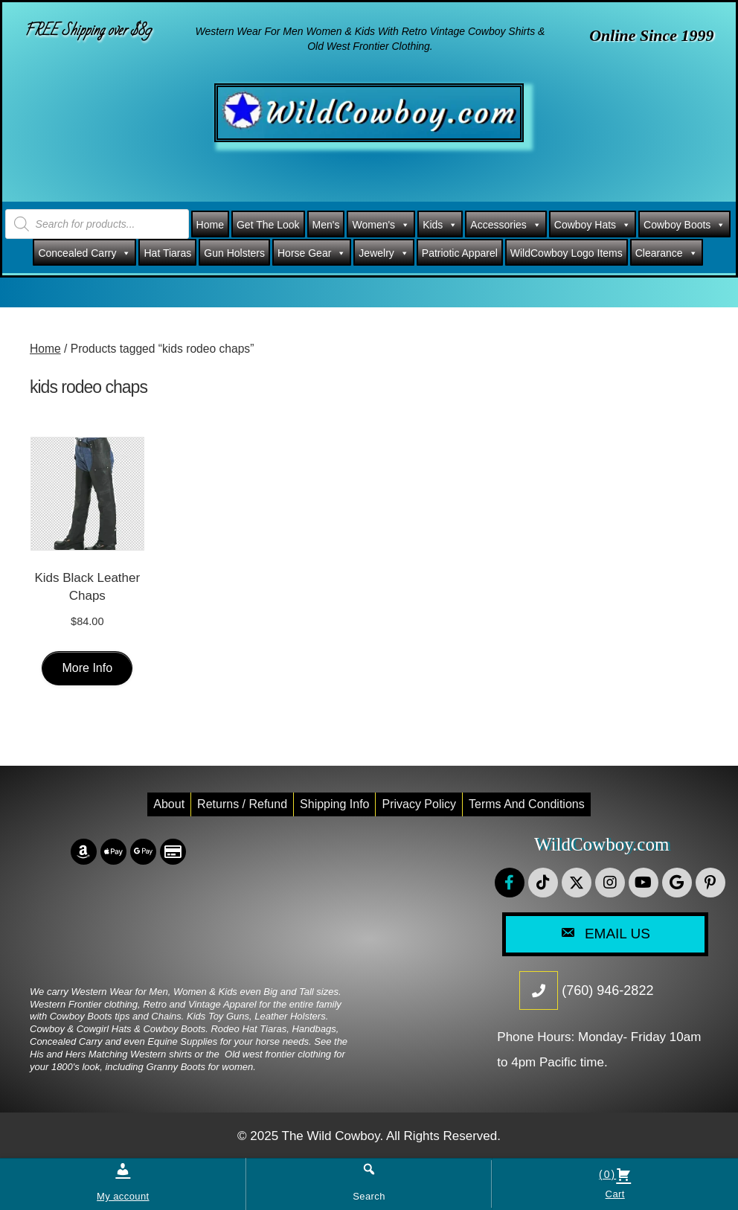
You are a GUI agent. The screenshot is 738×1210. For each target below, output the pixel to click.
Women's (381, 225)
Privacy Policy (419, 804)
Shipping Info (334, 804)
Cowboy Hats (592, 225)
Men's (326, 225)
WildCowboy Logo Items (566, 253)
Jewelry (383, 253)
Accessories (505, 225)
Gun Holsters (234, 253)
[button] (509, 882)
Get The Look (268, 225)
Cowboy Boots (684, 225)
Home (210, 225)
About (168, 804)
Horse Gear (311, 253)
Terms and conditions (527, 804)
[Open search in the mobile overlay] (97, 224)
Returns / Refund (242, 804)
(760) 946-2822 (607, 990)
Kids (440, 225)
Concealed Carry (84, 253)
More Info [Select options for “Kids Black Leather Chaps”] (87, 668)
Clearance (666, 253)
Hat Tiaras (167, 253)
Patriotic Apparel (460, 253)
